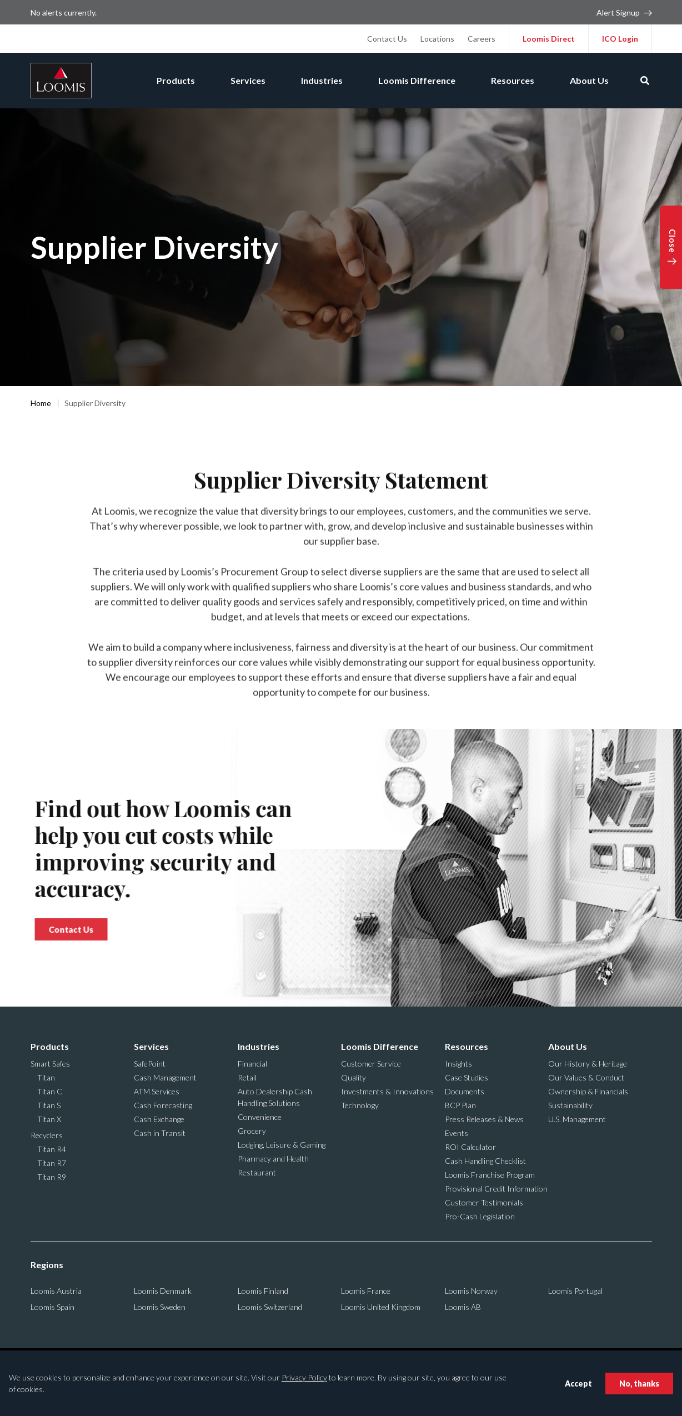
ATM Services (156, 1091)
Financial (252, 1063)
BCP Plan (460, 1105)
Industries (322, 80)
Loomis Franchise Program (490, 1174)
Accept (578, 1383)
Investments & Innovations (387, 1091)
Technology (360, 1105)
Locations (437, 38)
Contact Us (387, 38)
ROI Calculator (470, 1147)
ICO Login (620, 38)
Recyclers (47, 1135)
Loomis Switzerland (270, 1307)
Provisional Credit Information (496, 1188)
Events (456, 1133)
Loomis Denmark (163, 1290)
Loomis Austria (56, 1290)
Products (176, 80)
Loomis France (365, 1290)
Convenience (260, 1117)
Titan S (49, 1105)
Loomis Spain (52, 1307)
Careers (481, 38)
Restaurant (257, 1172)
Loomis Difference (416, 80)
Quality (353, 1077)
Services (247, 80)
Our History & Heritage (587, 1063)
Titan (46, 1077)
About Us (589, 80)
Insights (458, 1063)
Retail (247, 1077)
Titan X (49, 1119)
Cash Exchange (159, 1119)
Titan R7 (51, 1163)
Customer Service (371, 1063)
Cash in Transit (159, 1133)
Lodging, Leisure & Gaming (281, 1144)
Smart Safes (50, 1063)
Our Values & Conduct (586, 1077)
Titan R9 (51, 1177)
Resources (512, 80)
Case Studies (466, 1077)
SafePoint (150, 1063)
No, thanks (639, 1383)
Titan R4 (51, 1149)
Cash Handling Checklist (485, 1160)
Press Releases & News (484, 1119)
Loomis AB (463, 1307)
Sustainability (570, 1105)
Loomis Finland (263, 1290)
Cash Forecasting (163, 1105)
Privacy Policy (304, 1377)
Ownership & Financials (588, 1091)
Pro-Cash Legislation (480, 1216)
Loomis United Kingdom (380, 1307)
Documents (464, 1091)
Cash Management (165, 1077)
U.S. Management (577, 1119)
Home (41, 403)
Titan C (49, 1091)
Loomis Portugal (575, 1290)
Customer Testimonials (484, 1202)
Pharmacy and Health (273, 1158)
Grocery (252, 1130)
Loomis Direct (549, 38)
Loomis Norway (471, 1290)
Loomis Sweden (159, 1307)
